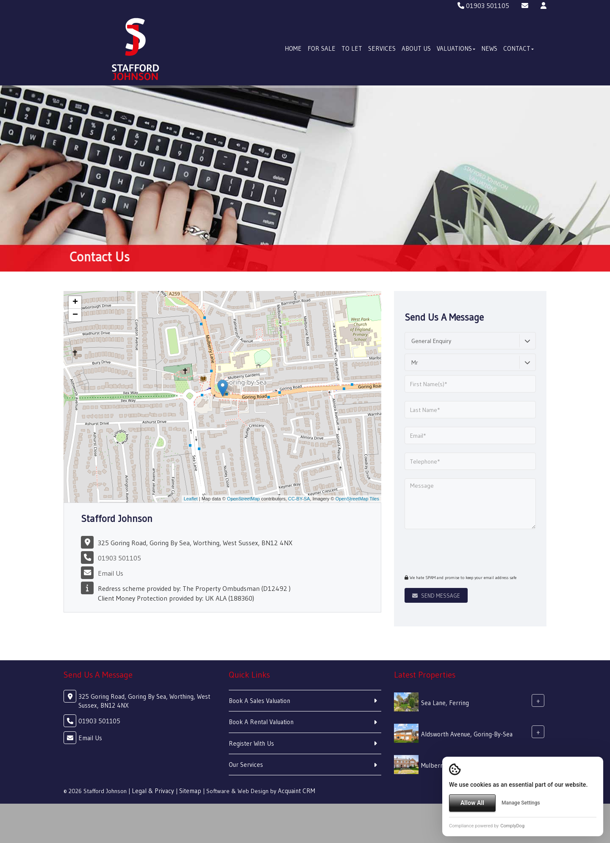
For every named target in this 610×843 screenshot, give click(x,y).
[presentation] (456, 551)
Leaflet (191, 498)
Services (382, 48)
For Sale (322, 48)
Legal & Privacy (153, 791)
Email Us (110, 573)
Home (293, 48)
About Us (416, 48)
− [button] (75, 315)
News (489, 48)
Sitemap (190, 791)
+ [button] (75, 302)
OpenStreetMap (243, 498)
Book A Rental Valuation (261, 722)
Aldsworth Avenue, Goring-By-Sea (467, 734)
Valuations (456, 48)
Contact (518, 48)
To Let (351, 48)
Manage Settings (521, 803)
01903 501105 (483, 5)
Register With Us (251, 743)
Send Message (436, 595)
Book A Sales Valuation (259, 701)
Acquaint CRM (296, 791)
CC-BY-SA (299, 498)
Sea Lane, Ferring (445, 703)
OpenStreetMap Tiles (357, 498)
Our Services (246, 765)
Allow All (472, 802)
